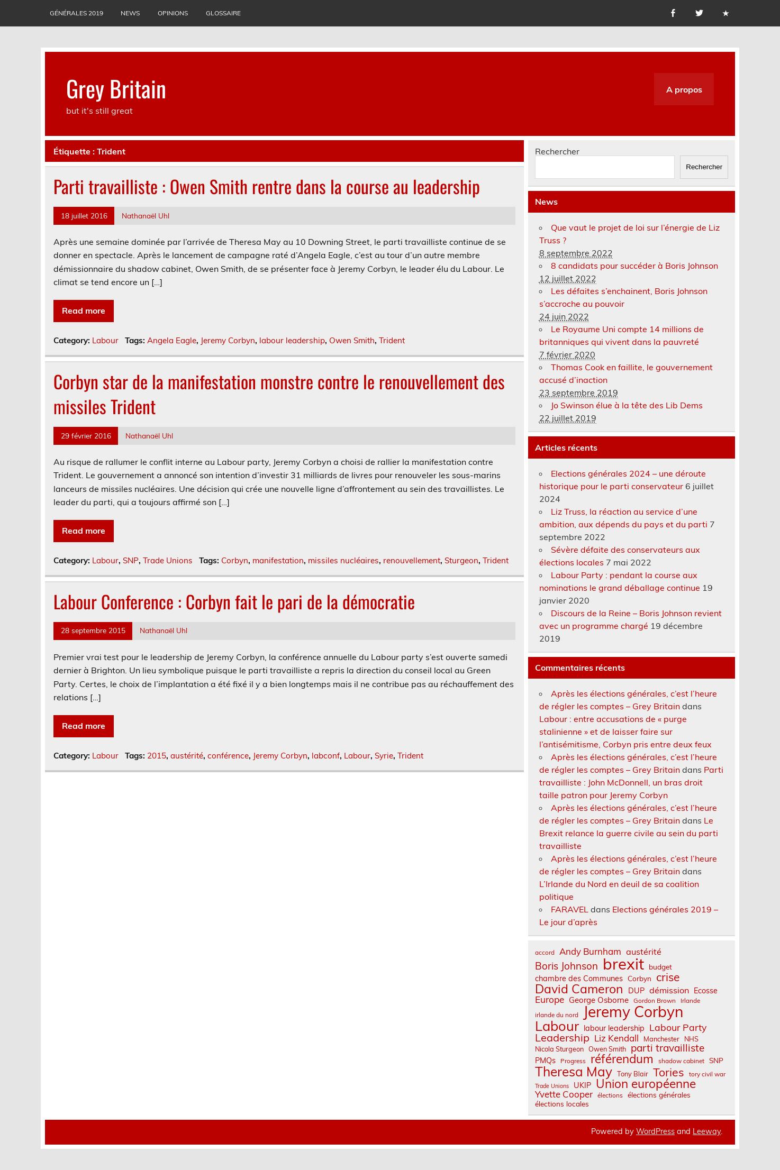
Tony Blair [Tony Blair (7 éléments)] (632, 1074)
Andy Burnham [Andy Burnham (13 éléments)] (590, 951)
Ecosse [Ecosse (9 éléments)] (706, 990)
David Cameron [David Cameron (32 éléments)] (579, 989)
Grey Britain (116, 88)
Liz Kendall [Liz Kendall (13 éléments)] (616, 1038)
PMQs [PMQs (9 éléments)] (545, 1060)
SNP (131, 560)
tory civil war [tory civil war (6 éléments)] (707, 1074)
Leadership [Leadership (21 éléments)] (562, 1037)
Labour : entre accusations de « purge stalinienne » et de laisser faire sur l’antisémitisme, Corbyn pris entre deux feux (625, 731)
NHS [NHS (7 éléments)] (691, 1039)
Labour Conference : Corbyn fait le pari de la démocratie (234, 601)
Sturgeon (461, 560)
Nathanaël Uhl (145, 215)
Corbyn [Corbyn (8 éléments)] (639, 978)
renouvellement (411, 560)
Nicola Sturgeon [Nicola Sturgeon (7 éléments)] (559, 1049)
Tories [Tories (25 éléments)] (668, 1072)
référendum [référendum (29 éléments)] (622, 1059)
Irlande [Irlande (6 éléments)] (690, 1001)
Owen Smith (352, 340)
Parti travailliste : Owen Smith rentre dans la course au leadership (266, 186)
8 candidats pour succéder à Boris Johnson (634, 265)
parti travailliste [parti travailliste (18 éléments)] (667, 1048)
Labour (105, 340)
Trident (392, 340)
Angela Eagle (171, 340)
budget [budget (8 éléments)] (660, 967)
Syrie (384, 756)
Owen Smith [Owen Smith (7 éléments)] (607, 1049)
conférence (228, 756)
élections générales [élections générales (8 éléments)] (659, 1095)
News (130, 13)
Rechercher (557, 151)
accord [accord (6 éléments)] (545, 952)
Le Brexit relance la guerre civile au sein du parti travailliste (628, 833)
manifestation (278, 560)
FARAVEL (569, 909)
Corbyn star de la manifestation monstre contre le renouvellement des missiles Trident (279, 393)
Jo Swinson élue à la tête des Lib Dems (627, 405)
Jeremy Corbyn (228, 340)
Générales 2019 (76, 13)
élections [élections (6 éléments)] (610, 1095)
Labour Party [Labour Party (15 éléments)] (677, 1027)
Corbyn (234, 560)
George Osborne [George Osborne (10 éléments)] (599, 1000)
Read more (83, 310)
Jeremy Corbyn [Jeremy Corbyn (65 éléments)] (633, 1011)
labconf (326, 756)
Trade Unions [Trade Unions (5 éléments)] (552, 1086)
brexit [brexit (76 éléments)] (623, 964)
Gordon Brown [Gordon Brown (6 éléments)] (654, 1001)
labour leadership (292, 340)
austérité (186, 756)
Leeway (707, 1131)
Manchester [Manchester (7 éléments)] (661, 1039)
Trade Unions (168, 560)
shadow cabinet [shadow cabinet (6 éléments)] (681, 1061)
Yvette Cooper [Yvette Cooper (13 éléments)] (564, 1094)
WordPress (655, 1131)
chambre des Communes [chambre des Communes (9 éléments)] (579, 978)
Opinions (173, 13)
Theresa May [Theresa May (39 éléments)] (573, 1071)
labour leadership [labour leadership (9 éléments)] (614, 1028)
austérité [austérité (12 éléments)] (643, 951)
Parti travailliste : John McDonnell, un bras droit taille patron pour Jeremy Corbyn (631, 782)
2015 (156, 756)
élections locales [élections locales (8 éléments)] (562, 1104)
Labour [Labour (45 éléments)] (557, 1025)
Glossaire (223, 13)
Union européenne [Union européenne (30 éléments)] (646, 1084)
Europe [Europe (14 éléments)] (549, 999)
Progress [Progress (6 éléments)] (573, 1061)
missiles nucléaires (343, 560)
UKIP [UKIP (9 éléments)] (582, 1085)
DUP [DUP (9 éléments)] (636, 990)
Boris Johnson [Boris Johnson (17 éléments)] (566, 966)
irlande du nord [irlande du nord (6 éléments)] (556, 1015)
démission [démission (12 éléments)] (669, 990)
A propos (684, 89)
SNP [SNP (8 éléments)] (716, 1060)
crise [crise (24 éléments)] (667, 977)
